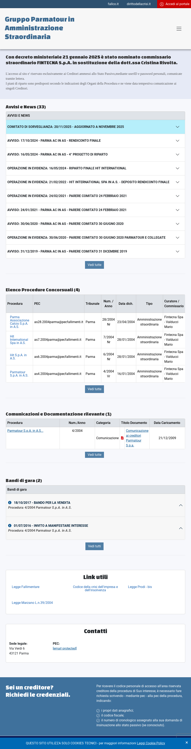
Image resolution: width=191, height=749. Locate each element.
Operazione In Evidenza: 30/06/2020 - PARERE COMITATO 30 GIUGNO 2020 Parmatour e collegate (86, 238)
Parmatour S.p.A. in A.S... (25, 431)
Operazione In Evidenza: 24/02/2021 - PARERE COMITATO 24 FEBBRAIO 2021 (67, 196)
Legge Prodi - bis (140, 587)
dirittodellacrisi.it (139, 4)
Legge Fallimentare (25, 587)
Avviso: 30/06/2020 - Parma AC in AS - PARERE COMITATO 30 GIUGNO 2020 (65, 224)
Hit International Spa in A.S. (19, 339)
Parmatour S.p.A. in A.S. (19, 373)
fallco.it (113, 4)
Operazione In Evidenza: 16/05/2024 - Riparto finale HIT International (66, 168)
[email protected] (65, 648)
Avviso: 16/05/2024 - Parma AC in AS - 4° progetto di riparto (57, 154)
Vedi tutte (94, 265)
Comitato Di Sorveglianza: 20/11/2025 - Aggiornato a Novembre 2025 (65, 127)
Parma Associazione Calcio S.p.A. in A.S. (19, 322)
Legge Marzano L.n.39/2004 (32, 603)
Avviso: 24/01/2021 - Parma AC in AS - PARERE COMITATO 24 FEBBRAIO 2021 (67, 210)
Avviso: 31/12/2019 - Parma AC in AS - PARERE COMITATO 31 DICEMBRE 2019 (67, 251)
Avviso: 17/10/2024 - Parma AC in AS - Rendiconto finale (54, 141)
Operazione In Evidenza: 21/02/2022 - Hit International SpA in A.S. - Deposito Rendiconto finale (88, 182)
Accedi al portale (174, 4)
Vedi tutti (94, 546)
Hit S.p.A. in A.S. (18, 356)
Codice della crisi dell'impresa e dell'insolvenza (95, 588)
